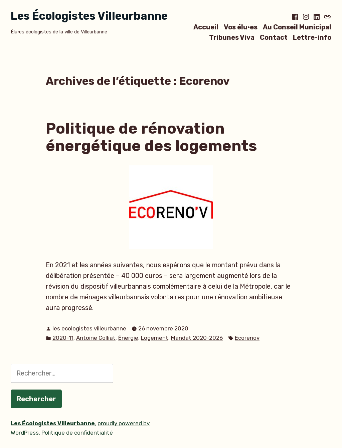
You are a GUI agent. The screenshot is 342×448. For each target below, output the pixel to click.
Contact (274, 37)
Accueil (205, 26)
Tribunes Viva (231, 37)
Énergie (128, 337)
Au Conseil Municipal (297, 26)
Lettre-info (312, 37)
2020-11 (62, 337)
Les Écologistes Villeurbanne (89, 15)
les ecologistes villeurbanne (89, 328)
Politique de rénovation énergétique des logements (151, 137)
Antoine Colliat (96, 337)
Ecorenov (247, 337)
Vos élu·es (241, 26)
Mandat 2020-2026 (197, 337)
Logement (154, 337)
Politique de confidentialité (77, 432)
